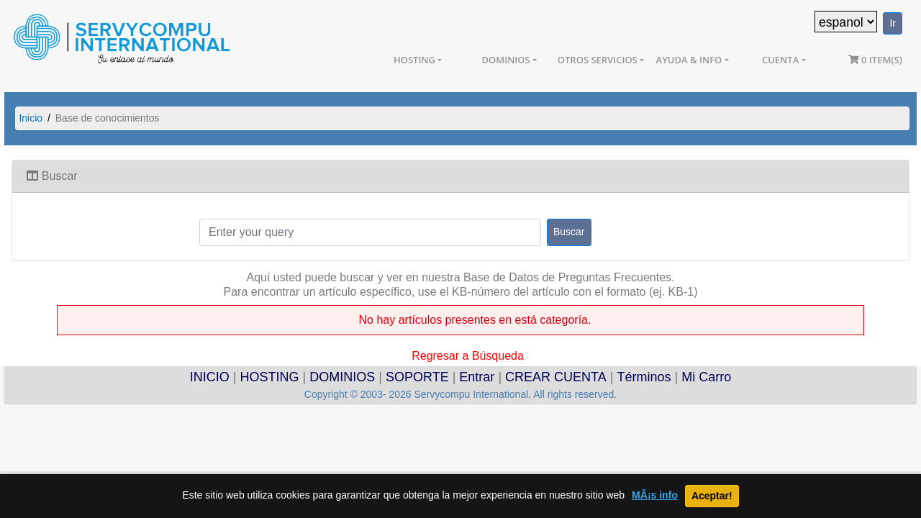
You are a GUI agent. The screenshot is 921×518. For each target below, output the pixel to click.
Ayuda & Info (689, 59)
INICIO (210, 377)
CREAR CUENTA (556, 377)
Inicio (30, 118)
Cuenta (780, 59)
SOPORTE (417, 377)
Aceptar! (711, 495)
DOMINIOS (342, 377)
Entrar (476, 377)
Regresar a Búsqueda (468, 355)
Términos (644, 377)
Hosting (414, 59)
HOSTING (269, 377)
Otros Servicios (598, 59)
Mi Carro (706, 377)
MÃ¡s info (655, 495)
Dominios (505, 59)
